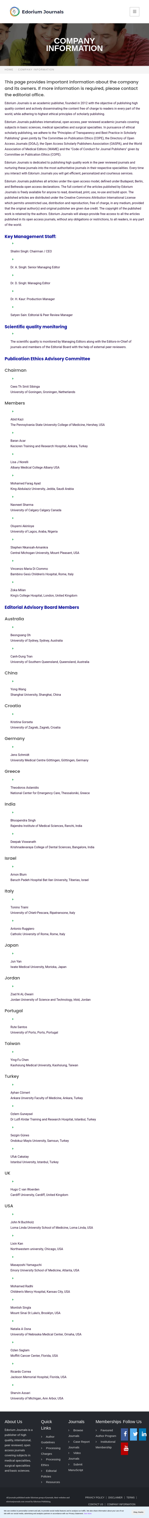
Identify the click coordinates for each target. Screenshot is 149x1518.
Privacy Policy (94, 1497)
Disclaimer (115, 1497)
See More (88, 1514)
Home (9, 69)
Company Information (121, 1504)
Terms (130, 1497)
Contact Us (95, 1504)
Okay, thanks (138, 1512)
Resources (50, 1482)
